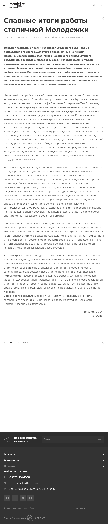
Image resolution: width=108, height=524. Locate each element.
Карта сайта (78, 508)
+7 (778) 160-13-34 (19, 477)
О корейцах (12, 460)
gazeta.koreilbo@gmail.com (24, 483)
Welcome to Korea (15, 471)
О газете (9, 454)
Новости (9, 466)
